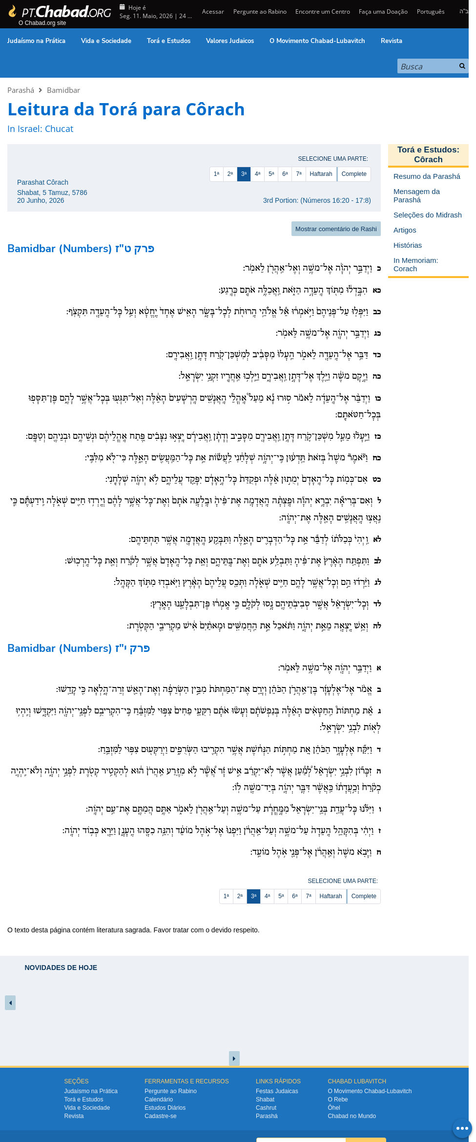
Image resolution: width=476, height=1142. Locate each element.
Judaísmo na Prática (36, 41)
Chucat (59, 128)
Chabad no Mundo (352, 1116)
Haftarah (321, 174)
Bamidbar (63, 90)
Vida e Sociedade (106, 41)
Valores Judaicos (230, 41)
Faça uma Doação (383, 11)
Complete (354, 174)
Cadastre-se (160, 1116)
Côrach (428, 159)
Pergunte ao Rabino (260, 11)
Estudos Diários (165, 1107)
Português (431, 11)
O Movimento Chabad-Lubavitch (317, 41)
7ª (298, 174)
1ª (216, 174)
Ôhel (334, 1107)
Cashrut (266, 1107)
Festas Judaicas (277, 1091)
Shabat (265, 1099)
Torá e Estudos (168, 41)
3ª (244, 174)
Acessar (212, 11)
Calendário (159, 1099)
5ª (271, 174)
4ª (257, 174)
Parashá (20, 90)
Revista (391, 41)
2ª (230, 174)
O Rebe (338, 1099)
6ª (285, 174)
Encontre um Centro (322, 11)
